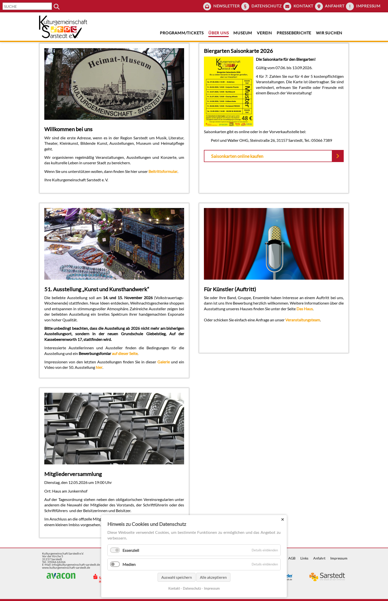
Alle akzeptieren (213, 577)
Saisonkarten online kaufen (237, 156)
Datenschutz (266, 5)
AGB (291, 558)
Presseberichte (294, 32)
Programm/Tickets (182, 32)
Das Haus (304, 308)
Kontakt (303, 5)
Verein (264, 32)
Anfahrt (334, 5)
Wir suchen (329, 32)
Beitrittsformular (162, 171)
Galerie (163, 361)
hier (99, 367)
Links (304, 558)
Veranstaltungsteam (302, 319)
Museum (242, 32)
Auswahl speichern (176, 577)
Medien (129, 564)
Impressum (368, 5)
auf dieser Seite (125, 353)
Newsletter (226, 5)
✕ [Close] (282, 519)
